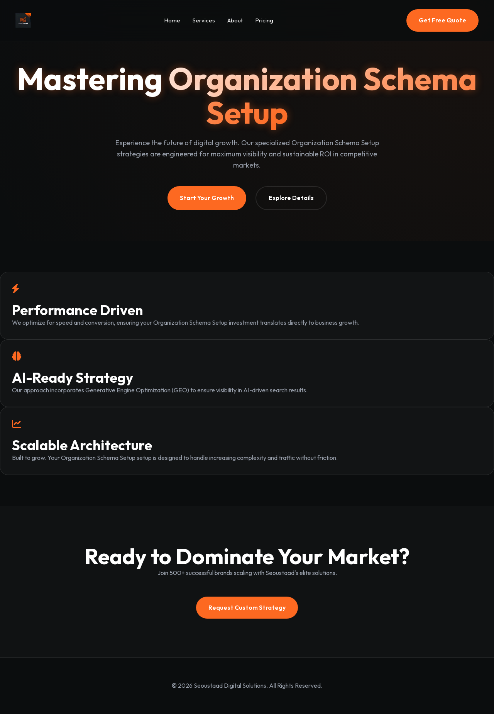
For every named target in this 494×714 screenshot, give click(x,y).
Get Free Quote (442, 20)
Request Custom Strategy (247, 607)
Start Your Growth (207, 198)
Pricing (264, 20)
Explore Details (291, 198)
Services (204, 20)
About (235, 20)
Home (172, 20)
